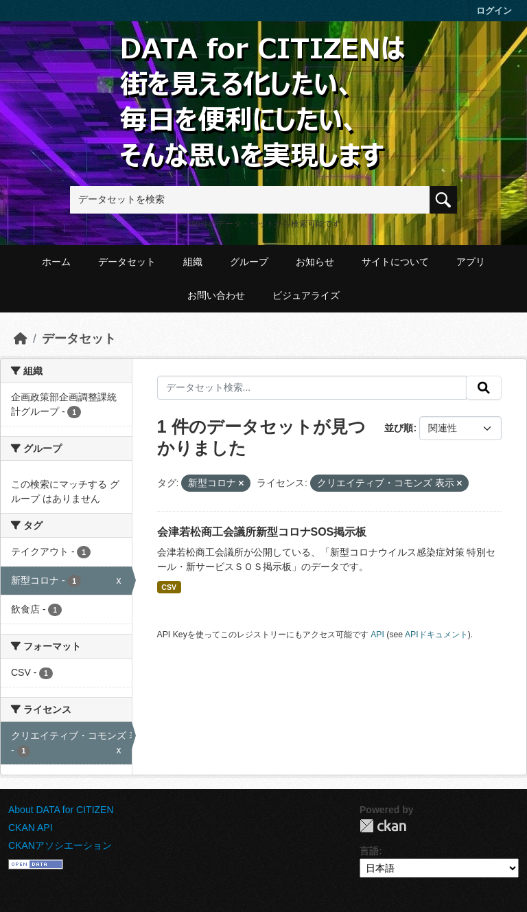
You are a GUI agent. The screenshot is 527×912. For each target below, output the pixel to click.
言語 (369, 850)
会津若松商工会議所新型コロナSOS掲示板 (262, 532)
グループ (249, 261)
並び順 (398, 427)
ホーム (56, 261)
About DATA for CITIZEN (61, 809)
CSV (168, 587)
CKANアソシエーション (60, 845)
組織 (192, 261)
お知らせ (315, 261)
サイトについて (395, 261)
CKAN (383, 826)
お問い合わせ (216, 295)
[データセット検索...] (312, 388)
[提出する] (484, 388)
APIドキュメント (436, 634)
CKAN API (30, 827)
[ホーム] (20, 338)
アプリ (470, 261)
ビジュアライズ (306, 295)
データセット (127, 261)
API (377, 634)
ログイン (494, 10)
